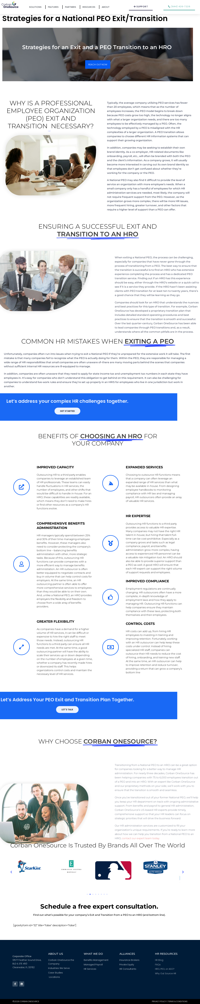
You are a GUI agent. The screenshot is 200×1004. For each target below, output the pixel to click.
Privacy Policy (159, 1001)
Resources (89, 7)
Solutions (36, 7)
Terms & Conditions (178, 1001)
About (106, 7)
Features (54, 7)
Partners (71, 7)
